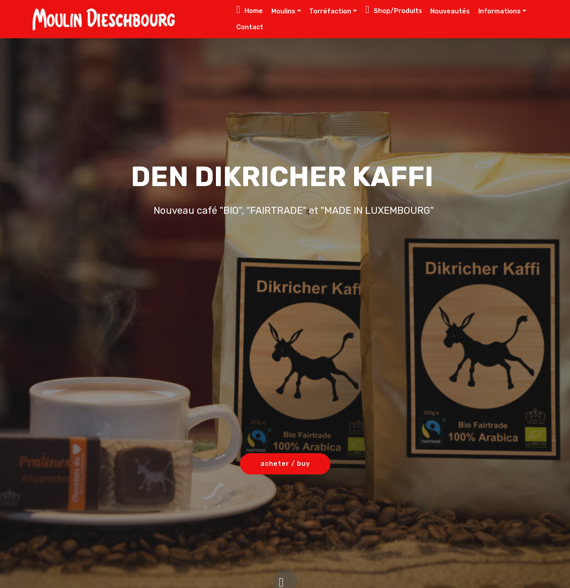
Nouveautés (450, 11)
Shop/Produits (393, 9)
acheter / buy (285, 463)
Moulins (283, 11)
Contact (249, 27)
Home (249, 9)
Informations (499, 11)
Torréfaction (330, 11)
